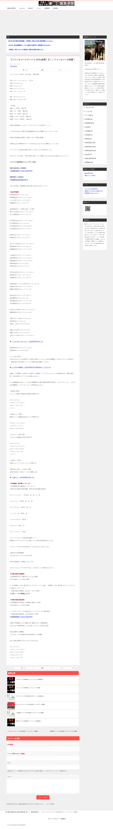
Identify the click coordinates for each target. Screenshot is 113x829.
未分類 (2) (88, 127)
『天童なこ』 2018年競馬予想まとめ (22, 477)
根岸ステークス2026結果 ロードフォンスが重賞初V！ (29, 721)
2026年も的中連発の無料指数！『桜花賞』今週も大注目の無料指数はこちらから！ (31, 41)
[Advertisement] (57, 22)
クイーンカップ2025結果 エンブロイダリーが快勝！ (28, 687)
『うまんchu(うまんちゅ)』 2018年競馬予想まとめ (27, 341)
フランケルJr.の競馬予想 (91, 188)
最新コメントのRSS (90, 175)
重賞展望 (47, 8)
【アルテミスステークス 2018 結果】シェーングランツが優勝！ (23, 731)
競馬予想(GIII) (14, 66)
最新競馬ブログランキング (92, 193)
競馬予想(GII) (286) (90, 146)
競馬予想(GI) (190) (90, 142)
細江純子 (30, 8)
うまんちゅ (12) (89, 107)
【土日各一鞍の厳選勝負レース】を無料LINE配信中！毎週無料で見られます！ (29, 45)
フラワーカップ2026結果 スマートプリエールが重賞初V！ (30, 679)
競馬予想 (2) (88, 138)
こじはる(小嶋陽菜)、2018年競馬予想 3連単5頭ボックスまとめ (31, 367)
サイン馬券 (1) (89, 115)
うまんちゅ (22, 8)
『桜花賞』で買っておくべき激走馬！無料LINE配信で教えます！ (26, 49)
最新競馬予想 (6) (89, 123)
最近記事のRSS (89, 173)
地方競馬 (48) (89, 119)
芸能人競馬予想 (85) (90, 158)
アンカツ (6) (88, 111)
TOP (17, 812)
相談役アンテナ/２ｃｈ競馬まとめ (94, 191)
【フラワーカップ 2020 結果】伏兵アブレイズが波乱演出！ (30, 696)
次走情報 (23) (89, 131)
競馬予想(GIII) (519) (90, 150)
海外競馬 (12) (89, 135)
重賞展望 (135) (89, 162)
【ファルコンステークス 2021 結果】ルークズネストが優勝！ (31, 704)
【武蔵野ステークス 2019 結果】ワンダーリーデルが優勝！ (30, 712)
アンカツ (38, 8)
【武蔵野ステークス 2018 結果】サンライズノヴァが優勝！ (63, 731)
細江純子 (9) (88, 154)
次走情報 (55, 8)
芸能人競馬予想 (11, 8)
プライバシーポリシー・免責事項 (56, 818)
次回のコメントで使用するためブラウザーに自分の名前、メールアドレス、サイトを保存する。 (38, 771)
